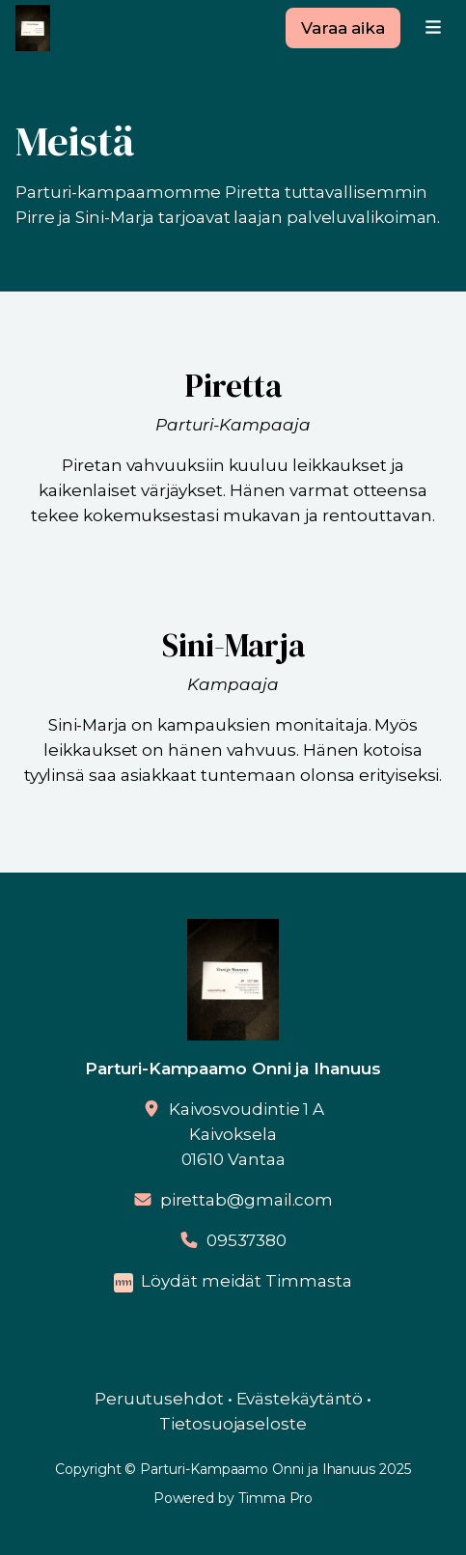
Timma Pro (275, 1498)
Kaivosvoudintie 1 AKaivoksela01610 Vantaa (246, 1134)
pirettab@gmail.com (246, 1199)
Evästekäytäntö (300, 1398)
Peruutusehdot (159, 1398)
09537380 (246, 1240)
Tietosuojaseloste (233, 1423)
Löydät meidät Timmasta (246, 1281)
